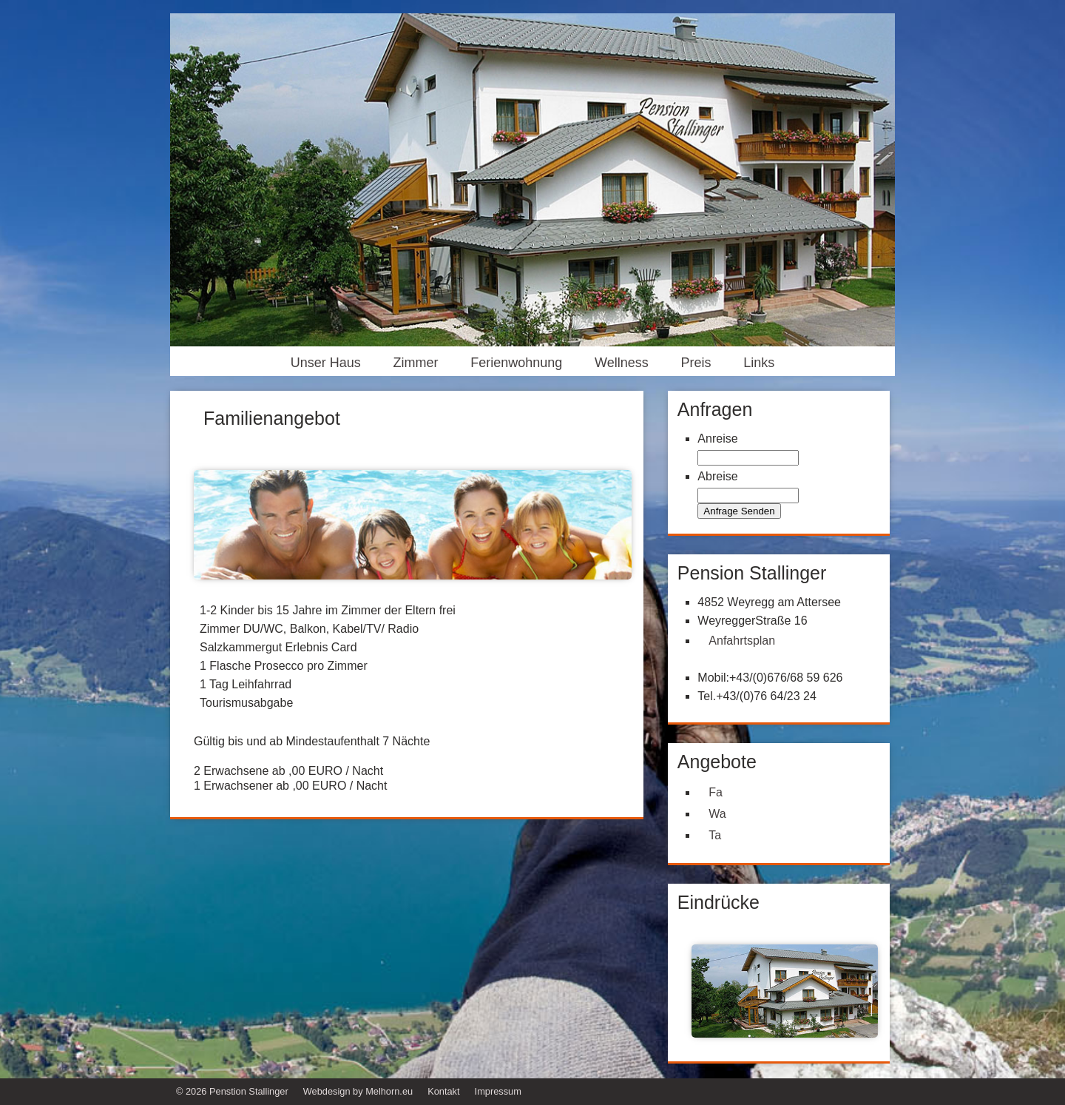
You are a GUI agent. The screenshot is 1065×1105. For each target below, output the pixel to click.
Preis (696, 362)
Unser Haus (326, 362)
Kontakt (443, 1091)
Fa (716, 792)
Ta (715, 835)
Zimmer (415, 362)
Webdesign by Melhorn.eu (358, 1091)
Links (758, 362)
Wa (717, 813)
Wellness (622, 362)
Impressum (498, 1091)
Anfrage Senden (738, 511)
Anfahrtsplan (742, 640)
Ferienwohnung (516, 362)
